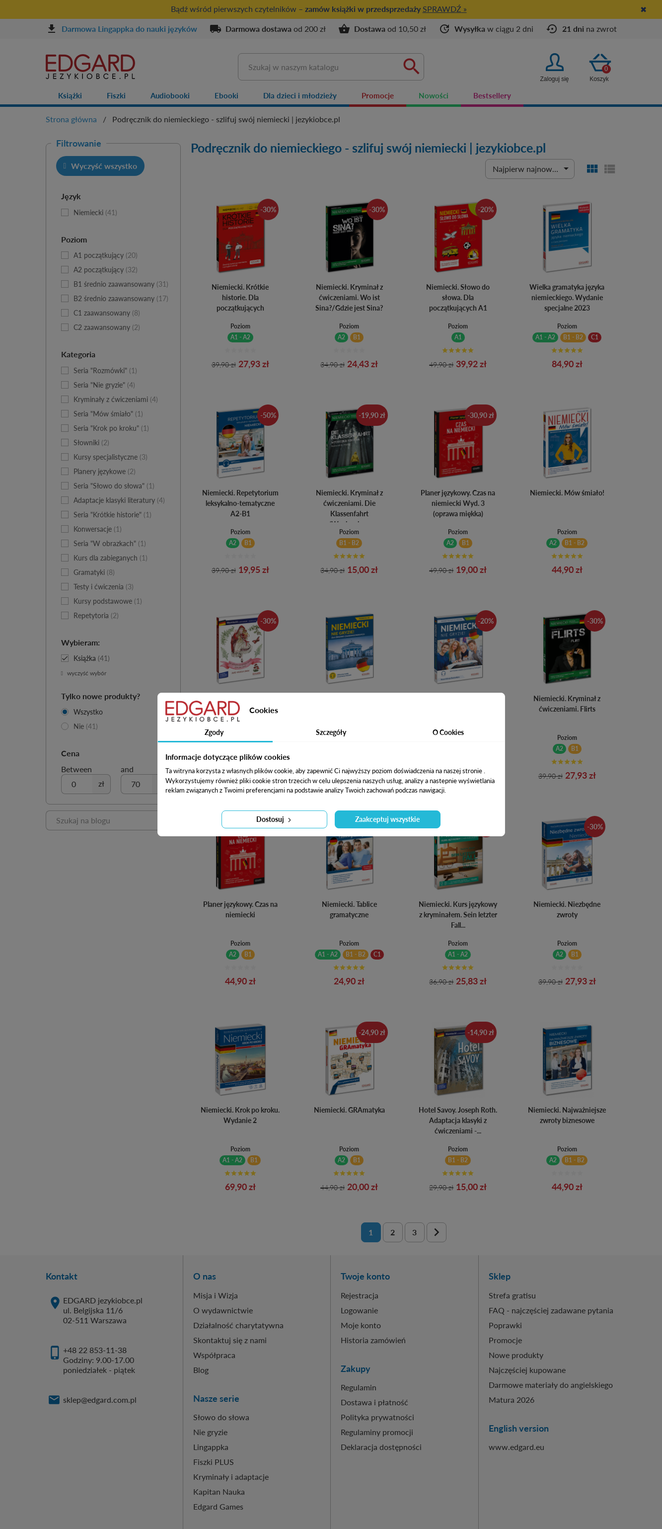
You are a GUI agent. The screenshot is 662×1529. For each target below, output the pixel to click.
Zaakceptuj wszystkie (387, 819)
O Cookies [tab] (448, 732)
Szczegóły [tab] (331, 732)
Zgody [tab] (214, 732)
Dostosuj (274, 819)
